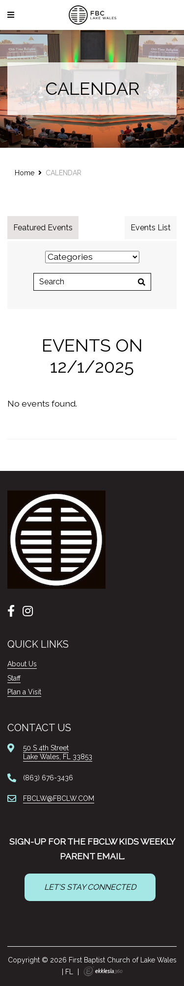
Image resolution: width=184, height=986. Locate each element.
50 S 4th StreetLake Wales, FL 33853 (57, 752)
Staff (14, 678)
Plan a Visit (24, 692)
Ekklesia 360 (103, 971)
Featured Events (43, 227)
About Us (22, 664)
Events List (151, 227)
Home (24, 173)
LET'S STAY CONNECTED (90, 887)
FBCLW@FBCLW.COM (58, 798)
